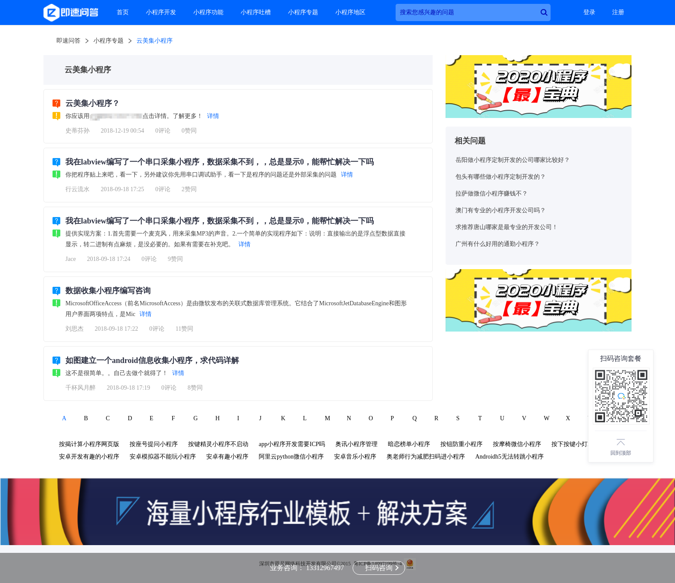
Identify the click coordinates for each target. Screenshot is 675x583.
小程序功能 (208, 12)
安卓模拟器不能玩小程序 (163, 456)
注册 (618, 12)
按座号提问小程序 (154, 444)
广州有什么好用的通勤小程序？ (497, 244)
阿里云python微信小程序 (291, 456)
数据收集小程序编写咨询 (108, 290)
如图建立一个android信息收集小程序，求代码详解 (152, 360)
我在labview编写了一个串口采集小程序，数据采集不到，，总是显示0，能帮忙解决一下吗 (219, 162)
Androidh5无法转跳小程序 (509, 456)
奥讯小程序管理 (356, 444)
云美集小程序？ (92, 103)
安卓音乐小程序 (355, 456)
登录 (589, 12)
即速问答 (68, 40)
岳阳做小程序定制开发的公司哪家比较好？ (512, 160)
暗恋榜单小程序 (409, 444)
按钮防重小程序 (461, 444)
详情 (213, 116)
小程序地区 (350, 12)
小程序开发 (161, 12)
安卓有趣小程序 (227, 456)
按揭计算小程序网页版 (89, 444)
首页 (123, 12)
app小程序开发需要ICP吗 (292, 444)
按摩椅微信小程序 (517, 444)
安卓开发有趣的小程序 (89, 456)
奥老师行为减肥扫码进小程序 (426, 456)
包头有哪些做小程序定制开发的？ (500, 177)
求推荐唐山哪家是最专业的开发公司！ (506, 227)
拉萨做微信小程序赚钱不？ (491, 193)
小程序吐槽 (256, 12)
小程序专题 (303, 12)
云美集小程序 (154, 40)
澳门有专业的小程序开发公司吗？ (500, 210)
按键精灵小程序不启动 (218, 444)
